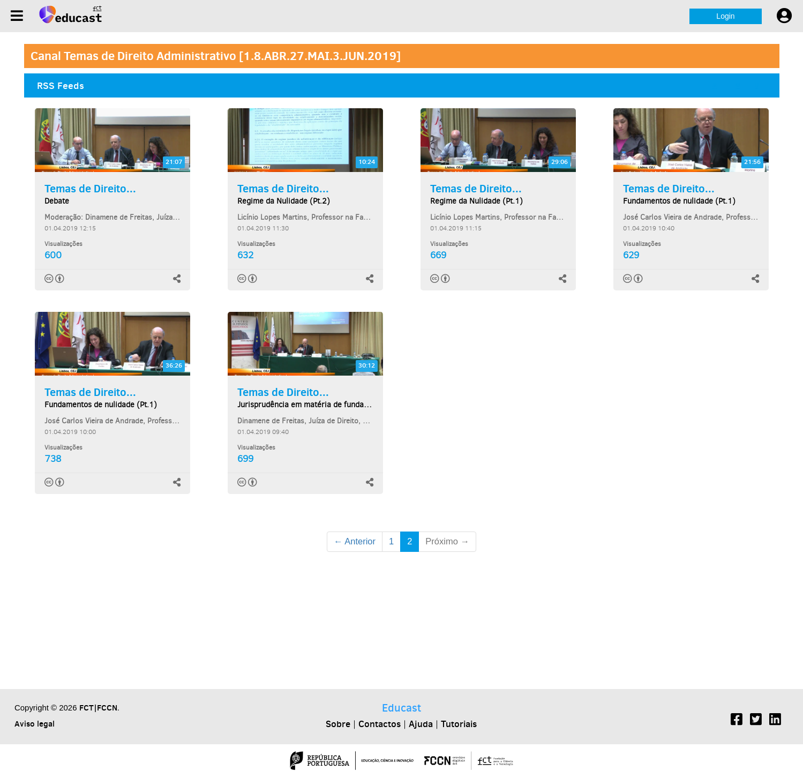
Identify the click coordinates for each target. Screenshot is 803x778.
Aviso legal (34, 723)
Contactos (379, 724)
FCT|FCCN (98, 707)
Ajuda (421, 724)
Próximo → (447, 541)
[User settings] (784, 16)
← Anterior (355, 541)
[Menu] (17, 16)
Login (725, 16)
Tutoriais (459, 724)
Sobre (338, 724)
